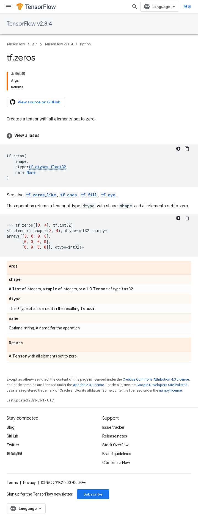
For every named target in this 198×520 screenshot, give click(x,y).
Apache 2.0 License (88, 385)
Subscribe (93, 494)
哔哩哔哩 (14, 454)
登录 (187, 6)
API (34, 44)
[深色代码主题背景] (178, 148)
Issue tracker (113, 427)
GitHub (12, 436)
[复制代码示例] (187, 148)
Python (85, 44)
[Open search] (134, 6)
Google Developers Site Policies (161, 385)
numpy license (170, 390)
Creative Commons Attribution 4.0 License (156, 379)
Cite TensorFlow (116, 462)
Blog (10, 427)
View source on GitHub (35, 102)
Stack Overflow (115, 445)
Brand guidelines (116, 454)
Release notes (114, 436)
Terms (12, 482)
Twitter (13, 445)
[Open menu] (8, 6)
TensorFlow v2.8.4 (29, 23)
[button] (99, 135)
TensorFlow (16, 44)
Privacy (29, 482)
